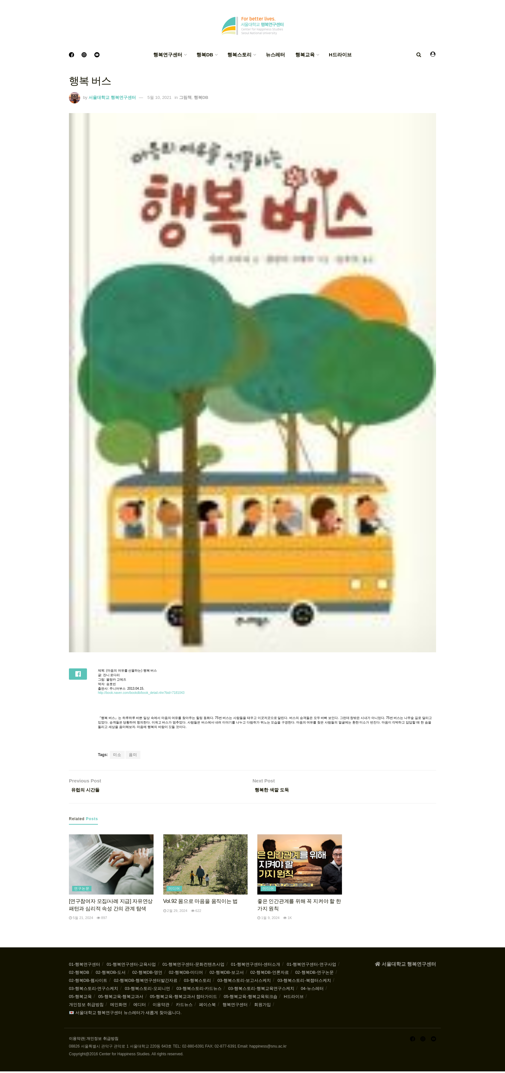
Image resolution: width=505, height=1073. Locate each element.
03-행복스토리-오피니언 (147, 990)
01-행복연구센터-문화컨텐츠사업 (193, 965)
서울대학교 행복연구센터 (112, 97)
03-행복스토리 (197, 982)
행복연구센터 (167, 54)
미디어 (174, 890)
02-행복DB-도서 (111, 974)
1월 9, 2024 (268, 919)
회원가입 (262, 1006)
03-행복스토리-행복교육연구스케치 (261, 990)
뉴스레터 (275, 54)
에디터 (139, 1006)
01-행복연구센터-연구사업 (311, 965)
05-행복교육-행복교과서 (120, 998)
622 (196, 912)
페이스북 (207, 1006)
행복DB (204, 54)
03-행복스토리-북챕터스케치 (304, 982)
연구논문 (82, 890)
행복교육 (305, 54)
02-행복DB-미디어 (186, 974)
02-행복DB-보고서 (227, 974)
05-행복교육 (80, 998)
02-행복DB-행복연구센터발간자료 (145, 982)
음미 (133, 754)
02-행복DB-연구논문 (314, 974)
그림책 (185, 97)
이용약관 (161, 1006)
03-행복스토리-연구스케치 (93, 990)
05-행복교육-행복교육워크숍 (250, 998)
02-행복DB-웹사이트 (88, 982)
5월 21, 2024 (81, 919)
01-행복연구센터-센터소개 (255, 965)
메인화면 (118, 1006)
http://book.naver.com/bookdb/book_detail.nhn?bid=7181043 (141, 693)
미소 (117, 754)
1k (287, 919)
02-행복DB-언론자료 (269, 974)
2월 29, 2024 (175, 912)
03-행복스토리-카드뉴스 (199, 990)
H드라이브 (340, 54)
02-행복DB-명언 (147, 974)
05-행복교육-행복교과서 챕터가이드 (183, 998)
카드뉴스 (184, 1006)
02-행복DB (79, 974)
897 (102, 919)
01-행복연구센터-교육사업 (131, 965)
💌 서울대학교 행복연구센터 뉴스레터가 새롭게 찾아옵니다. (125, 1014)
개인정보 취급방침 (86, 1006)
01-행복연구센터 (84, 965)
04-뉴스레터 (312, 990)
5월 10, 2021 (159, 97)
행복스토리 (239, 54)
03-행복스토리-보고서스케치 (244, 982)
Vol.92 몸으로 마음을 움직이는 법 (200, 903)
